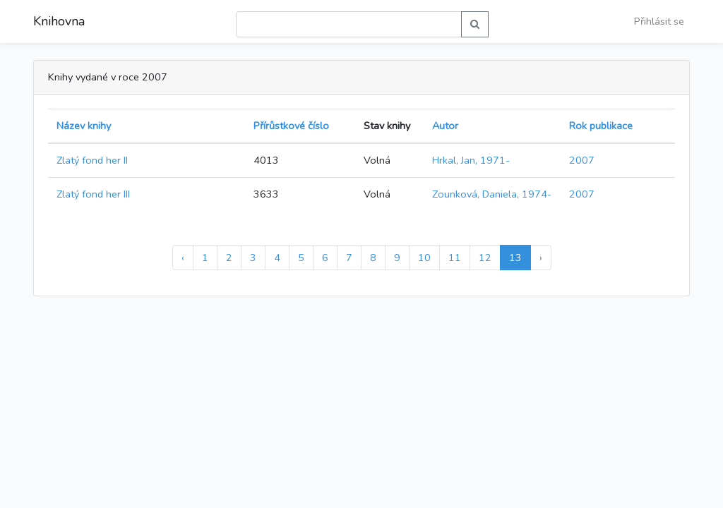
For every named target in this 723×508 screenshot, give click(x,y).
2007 (581, 160)
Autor (445, 126)
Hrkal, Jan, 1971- (471, 160)
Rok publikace (601, 126)
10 (424, 257)
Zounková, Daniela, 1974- (491, 194)
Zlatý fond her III (93, 194)
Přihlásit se (659, 21)
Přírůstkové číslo (291, 126)
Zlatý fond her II (92, 160)
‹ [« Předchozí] (182, 257)
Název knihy (83, 126)
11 (454, 257)
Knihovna (59, 21)
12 (485, 257)
